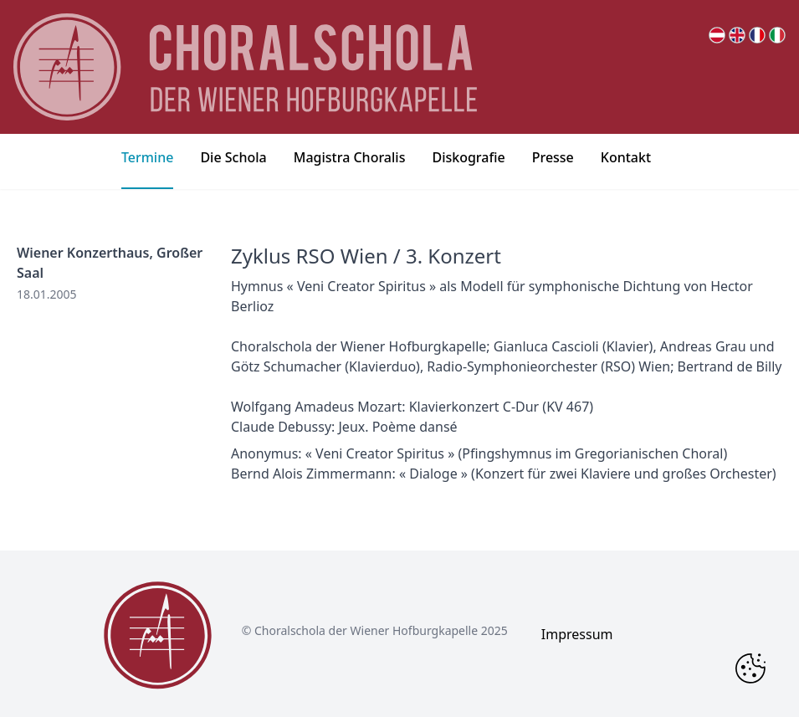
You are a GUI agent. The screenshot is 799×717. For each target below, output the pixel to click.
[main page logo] (245, 66)
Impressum (577, 634)
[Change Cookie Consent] (750, 668)
